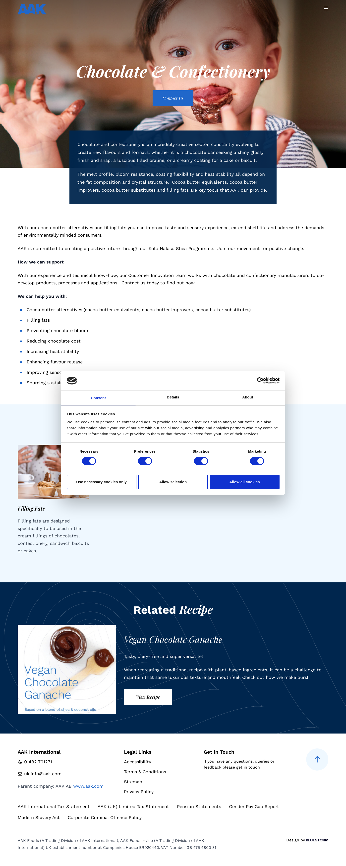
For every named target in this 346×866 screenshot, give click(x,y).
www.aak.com (88, 786)
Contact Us (173, 98)
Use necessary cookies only (101, 482)
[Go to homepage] (32, 9)
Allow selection (173, 482)
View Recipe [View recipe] (148, 697)
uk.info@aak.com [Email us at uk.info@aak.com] (42, 773)
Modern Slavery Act (39, 817)
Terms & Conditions (145, 771)
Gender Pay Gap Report (254, 806)
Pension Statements (199, 806)
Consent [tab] (98, 398)
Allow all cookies (244, 482)
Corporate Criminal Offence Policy (105, 817)
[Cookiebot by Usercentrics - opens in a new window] (258, 380)
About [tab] (247, 397)
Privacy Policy (139, 791)
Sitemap (133, 781)
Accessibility (137, 761)
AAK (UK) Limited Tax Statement (133, 806)
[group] (53, 500)
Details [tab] (173, 397)
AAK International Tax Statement (54, 806)
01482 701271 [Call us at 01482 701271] (38, 761)
